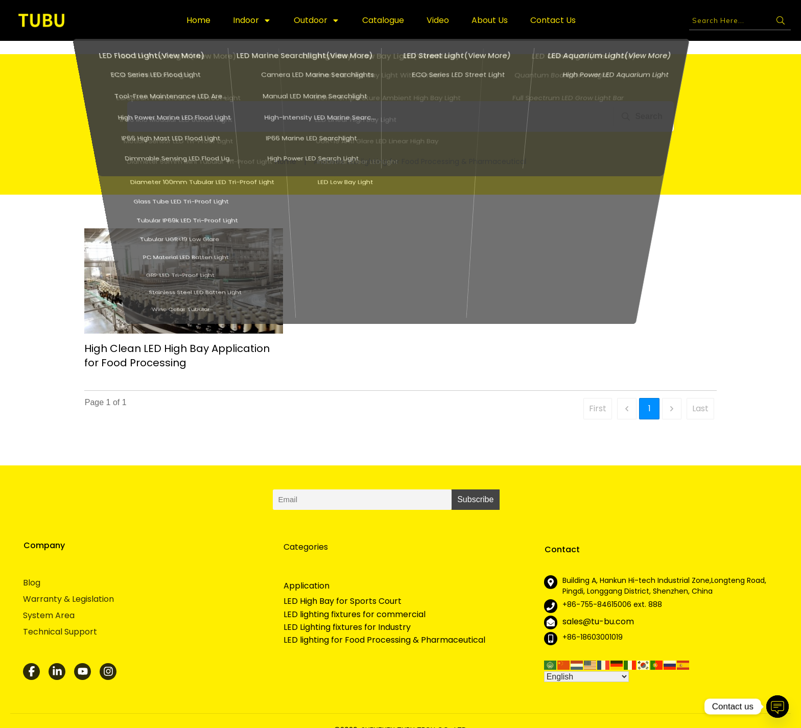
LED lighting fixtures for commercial (355, 601)
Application (306, 572)
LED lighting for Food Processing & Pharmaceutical (384, 626)
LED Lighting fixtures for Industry (347, 614)
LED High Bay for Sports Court (343, 588)
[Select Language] (586, 663)
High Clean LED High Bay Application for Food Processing (177, 342)
